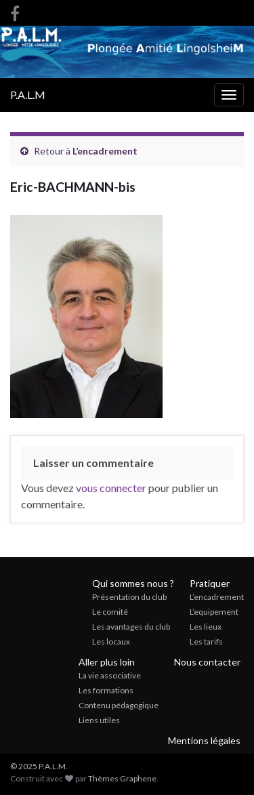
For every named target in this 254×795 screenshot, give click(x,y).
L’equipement (214, 612)
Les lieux (205, 626)
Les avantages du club (131, 626)
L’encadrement (104, 151)
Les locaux (111, 641)
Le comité (110, 612)
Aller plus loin (107, 662)
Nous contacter (207, 662)
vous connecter (111, 487)
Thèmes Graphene (122, 778)
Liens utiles (99, 720)
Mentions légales (204, 740)
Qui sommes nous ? (133, 583)
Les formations (106, 690)
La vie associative (110, 675)
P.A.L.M (27, 94)
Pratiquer (210, 583)
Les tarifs (206, 641)
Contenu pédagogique (118, 705)
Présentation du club (129, 597)
